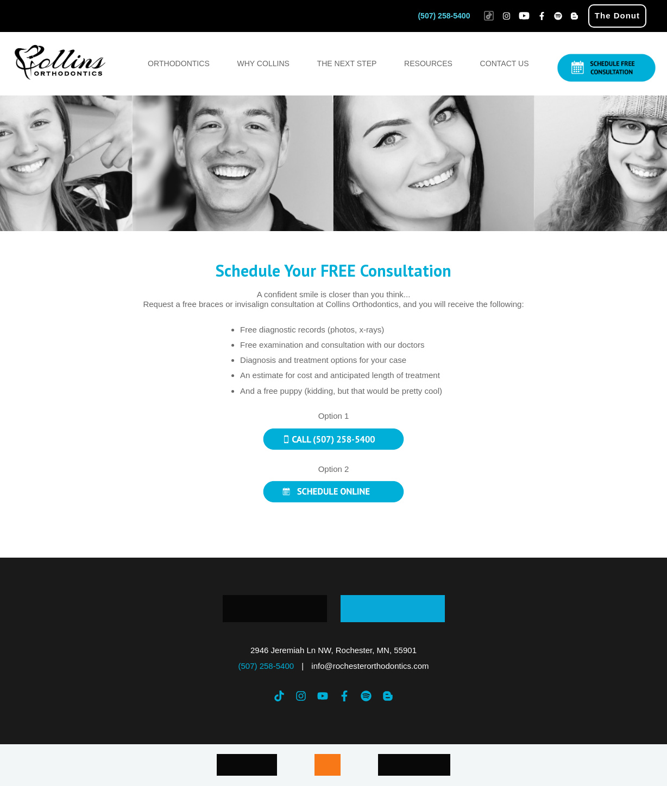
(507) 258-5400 (444, 15)
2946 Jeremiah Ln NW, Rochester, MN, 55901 (333, 650)
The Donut (617, 15)
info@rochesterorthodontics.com (370, 665)
